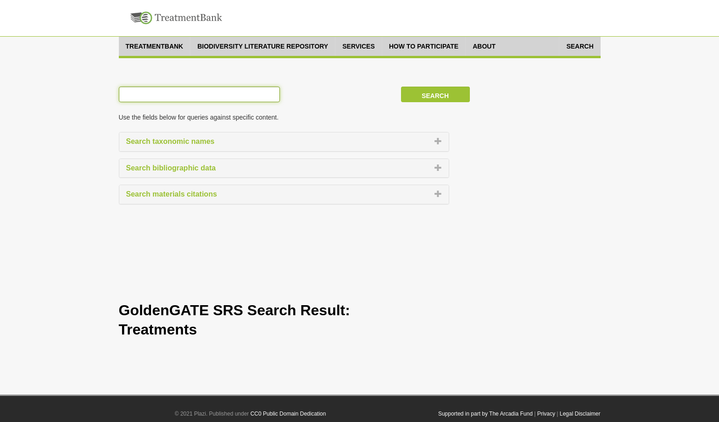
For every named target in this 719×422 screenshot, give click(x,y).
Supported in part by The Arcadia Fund (485, 414)
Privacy (546, 414)
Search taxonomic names (170, 141)
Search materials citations (171, 194)
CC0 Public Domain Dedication (288, 414)
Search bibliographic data (171, 168)
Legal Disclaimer (580, 414)
